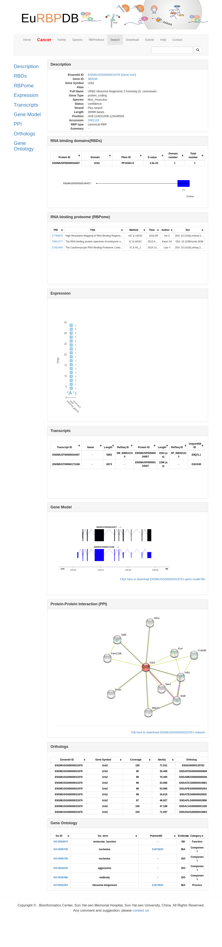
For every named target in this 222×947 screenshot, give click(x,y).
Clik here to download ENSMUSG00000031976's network (168, 732)
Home (27, 39)
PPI (18, 124)
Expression (26, 95)
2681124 (93, 120)
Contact (177, 39)
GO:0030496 (60, 877)
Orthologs (24, 133)
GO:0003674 (60, 841)
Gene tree (128, 74)
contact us (141, 910)
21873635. (158, 849)
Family (62, 39)
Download (132, 39)
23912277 (57, 241)
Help (163, 39)
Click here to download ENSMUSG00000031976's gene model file (162, 579)
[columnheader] (66, 155)
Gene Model (27, 114)
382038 (92, 79)
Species (77, 39)
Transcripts (26, 105)
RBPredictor (96, 39)
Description (26, 66)
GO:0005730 (60, 849)
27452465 (57, 247)
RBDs (20, 76)
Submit (149, 39)
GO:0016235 (60, 868)
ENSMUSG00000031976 (104, 74)
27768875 (57, 235)
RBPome (24, 85)
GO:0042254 (60, 885)
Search (115, 39)
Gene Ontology (24, 145)
